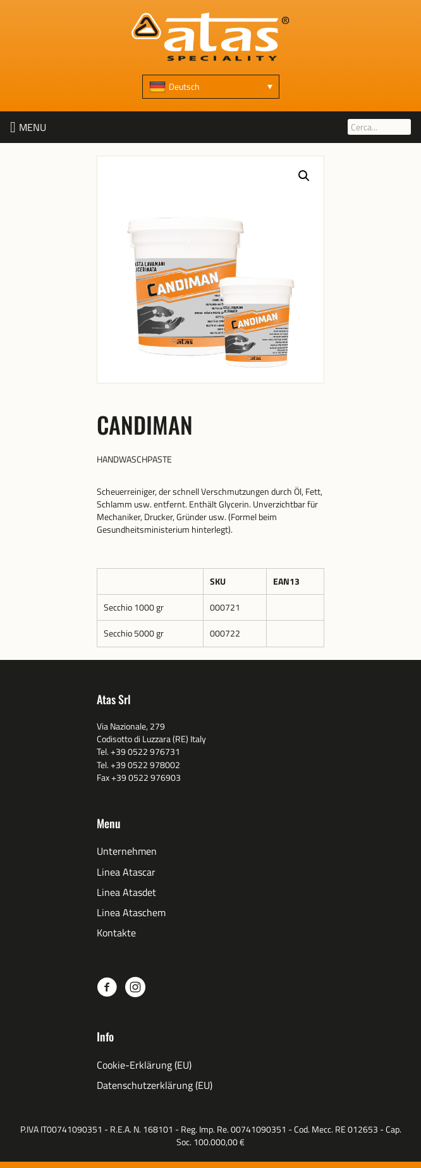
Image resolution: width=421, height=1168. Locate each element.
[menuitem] (210, 87)
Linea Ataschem (131, 912)
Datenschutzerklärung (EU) (154, 1085)
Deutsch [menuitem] (184, 86)
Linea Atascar (126, 872)
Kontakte (116, 933)
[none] (210, 87)
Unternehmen (127, 851)
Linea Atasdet (126, 892)
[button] (32, 127)
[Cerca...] (379, 127)
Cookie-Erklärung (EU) (144, 1065)
